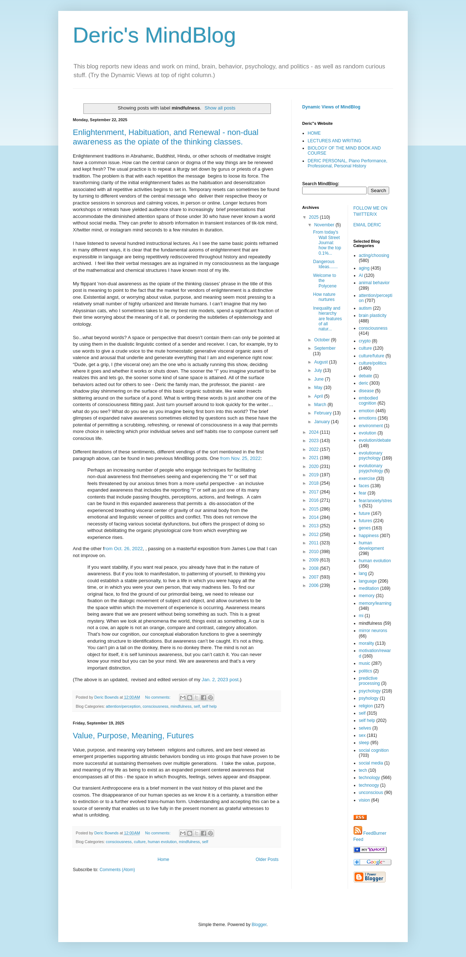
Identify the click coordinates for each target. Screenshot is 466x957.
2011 (314, 542)
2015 (314, 509)
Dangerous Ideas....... (325, 264)
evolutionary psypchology (371, 468)
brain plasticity (373, 315)
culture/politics (373, 363)
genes (365, 528)
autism (365, 308)
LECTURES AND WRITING (334, 140)
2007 (314, 577)
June (319, 379)
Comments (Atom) (117, 869)
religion (366, 705)
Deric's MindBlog (154, 35)
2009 (314, 560)
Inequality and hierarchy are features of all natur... (327, 319)
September (325, 348)
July (318, 370)
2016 (314, 500)
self (197, 706)
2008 (314, 568)
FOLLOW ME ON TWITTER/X (370, 211)
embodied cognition (368, 401)
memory (367, 595)
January (322, 421)
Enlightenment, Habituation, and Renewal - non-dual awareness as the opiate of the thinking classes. (165, 137)
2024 (314, 432)
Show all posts (220, 108)
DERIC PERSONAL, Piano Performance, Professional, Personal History (347, 163)
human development (371, 545)
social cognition (374, 750)
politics (365, 671)
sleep (364, 742)
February (323, 413)
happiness (369, 535)
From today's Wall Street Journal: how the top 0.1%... (327, 243)
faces (364, 485)
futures (365, 520)
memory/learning (375, 603)
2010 (314, 551)
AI (361, 275)
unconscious (371, 792)
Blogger (259, 924)
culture (140, 841)
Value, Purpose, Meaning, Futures (133, 735)
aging (364, 268)
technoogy (369, 785)
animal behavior (374, 282)
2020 (314, 466)
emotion (367, 410)
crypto (365, 341)
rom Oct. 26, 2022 (123, 548)
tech (363, 770)
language (368, 581)
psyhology (369, 698)
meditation (369, 588)
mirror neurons (373, 630)
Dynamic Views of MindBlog (331, 107)
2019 (314, 474)
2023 (314, 440)
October (322, 339)
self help (209, 706)
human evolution (162, 841)
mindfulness (181, 706)
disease (366, 390)
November (325, 224)
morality (366, 643)
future (364, 513)
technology (369, 777)
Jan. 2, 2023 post (220, 679)
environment (371, 425)
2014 (314, 517)
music (364, 663)
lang (363, 573)
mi (361, 615)
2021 (314, 457)
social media (371, 763)
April (319, 396)
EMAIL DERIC (367, 224)
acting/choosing (374, 255)
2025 (314, 217)
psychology (370, 691)
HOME (314, 133)
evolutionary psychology (371, 455)
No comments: (158, 697)
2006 (314, 585)
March (321, 404)
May (319, 387)
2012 (314, 534)
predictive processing (369, 681)
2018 (314, 483)
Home (163, 859)
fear (363, 493)
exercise (367, 478)
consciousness (156, 706)
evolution (367, 433)
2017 (314, 492)
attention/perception (123, 706)
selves (365, 728)
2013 (314, 525)
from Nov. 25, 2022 (240, 458)
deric (363, 383)
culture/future (371, 355)
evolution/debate (375, 440)
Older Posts (267, 859)
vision (364, 800)
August (321, 362)
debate (365, 375)
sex (362, 735)
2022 (314, 449)
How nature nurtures (324, 297)
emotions (368, 418)
